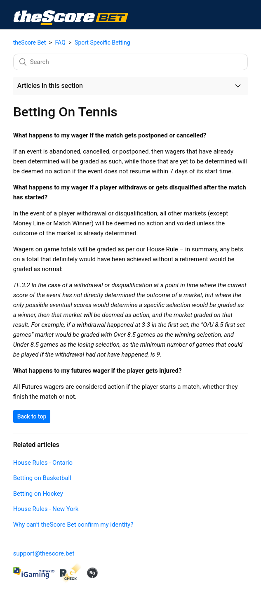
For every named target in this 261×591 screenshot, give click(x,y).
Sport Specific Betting (102, 42)
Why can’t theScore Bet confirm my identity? (73, 524)
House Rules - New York (46, 509)
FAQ (60, 42)
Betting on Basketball (42, 478)
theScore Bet (29, 42)
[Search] (130, 62)
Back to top (32, 416)
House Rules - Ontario (43, 462)
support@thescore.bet (44, 553)
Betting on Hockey (38, 493)
